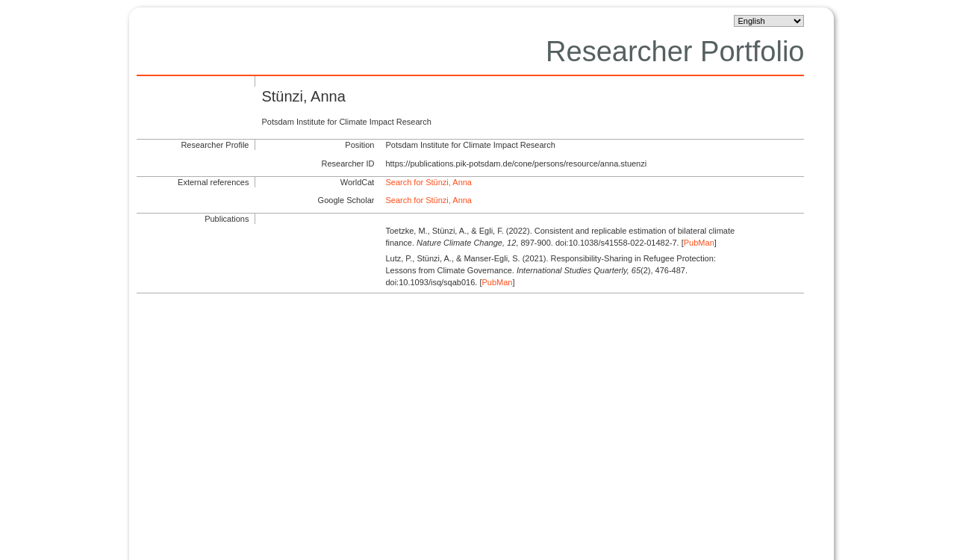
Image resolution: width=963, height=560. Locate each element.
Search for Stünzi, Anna (428, 182)
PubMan (699, 242)
